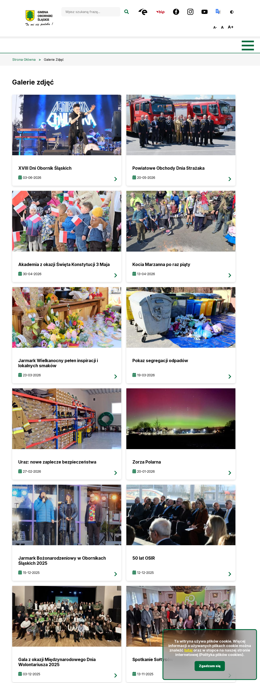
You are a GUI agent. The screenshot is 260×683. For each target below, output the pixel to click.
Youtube (138, 579)
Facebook (95, 579)
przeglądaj (49, 133)
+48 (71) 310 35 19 (92, 547)
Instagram (117, 579)
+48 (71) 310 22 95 (92, 555)
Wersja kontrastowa (234, 10)
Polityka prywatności (227, 594)
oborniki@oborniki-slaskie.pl (105, 562)
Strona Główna (24, 60)
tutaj (188, 650)
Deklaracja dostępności (227, 578)
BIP (72, 579)
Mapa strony (222, 563)
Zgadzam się (210, 666)
